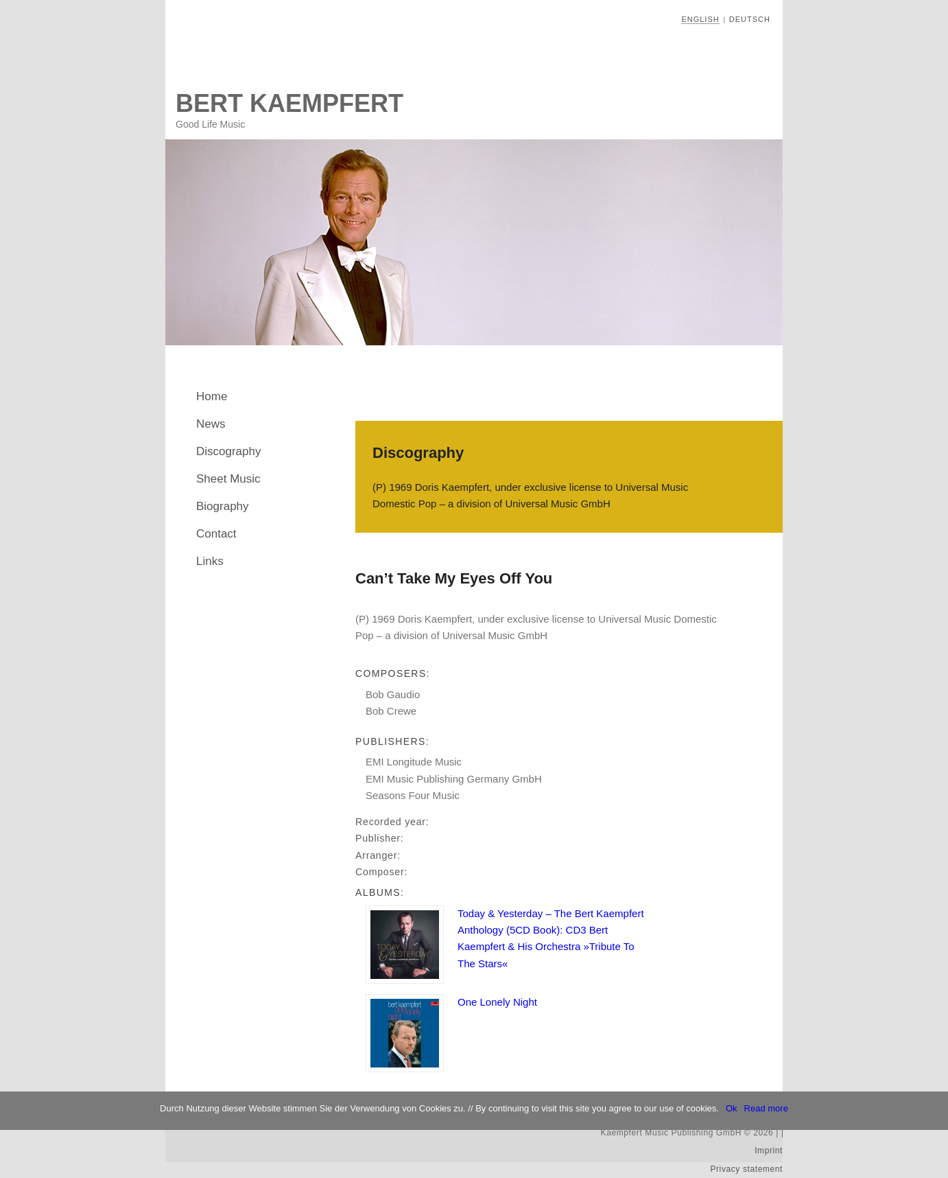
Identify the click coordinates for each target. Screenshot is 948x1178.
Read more (766, 1108)
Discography (228, 451)
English (700, 19)
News (211, 423)
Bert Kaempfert (289, 103)
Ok (731, 1108)
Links (210, 561)
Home (211, 396)
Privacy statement (746, 1169)
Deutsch (749, 19)
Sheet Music (228, 478)
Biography (222, 506)
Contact (216, 533)
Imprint (769, 1150)
